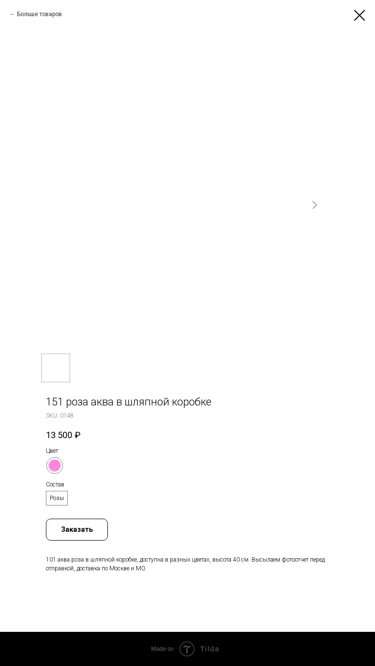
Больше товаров (39, 14)
